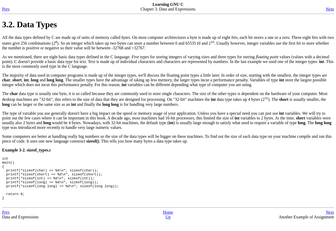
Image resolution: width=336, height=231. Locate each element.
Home (168, 221)
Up (168, 226)
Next (330, 9)
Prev (6, 9)
